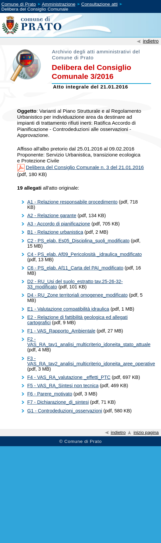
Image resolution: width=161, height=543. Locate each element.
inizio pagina (146, 432)
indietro (150, 41)
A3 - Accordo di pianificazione (58, 223)
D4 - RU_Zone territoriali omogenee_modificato (77, 295)
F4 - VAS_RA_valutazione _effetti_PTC (69, 377)
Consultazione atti (99, 4)
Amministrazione (58, 4)
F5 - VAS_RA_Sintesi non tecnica (63, 385)
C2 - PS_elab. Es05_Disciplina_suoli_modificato (78, 240)
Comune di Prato (18, 4)
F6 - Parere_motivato (49, 393)
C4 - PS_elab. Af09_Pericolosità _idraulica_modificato (84, 254)
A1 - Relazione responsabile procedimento (72, 202)
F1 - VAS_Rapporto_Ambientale (61, 330)
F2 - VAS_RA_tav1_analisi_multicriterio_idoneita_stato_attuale (88, 341)
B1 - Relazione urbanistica (55, 232)
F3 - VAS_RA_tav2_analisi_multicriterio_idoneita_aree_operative (91, 361)
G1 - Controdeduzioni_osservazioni (64, 410)
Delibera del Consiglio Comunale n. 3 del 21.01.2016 (85, 167)
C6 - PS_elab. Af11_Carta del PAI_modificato (75, 268)
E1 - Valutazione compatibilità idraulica (68, 309)
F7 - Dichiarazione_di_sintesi (58, 402)
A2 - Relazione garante (51, 215)
